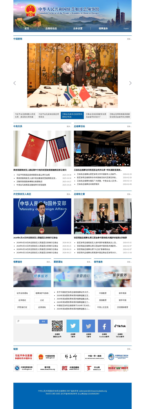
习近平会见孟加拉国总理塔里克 (49, 115)
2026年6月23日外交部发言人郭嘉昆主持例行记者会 (37, 253)
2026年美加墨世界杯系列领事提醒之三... (73, 302)
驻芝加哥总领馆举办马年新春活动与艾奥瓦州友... (97, 177)
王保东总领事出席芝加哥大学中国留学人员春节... (97, 174)
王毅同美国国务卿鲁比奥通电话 (29, 181)
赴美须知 (42, 307)
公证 (42, 300)
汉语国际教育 (122, 307)
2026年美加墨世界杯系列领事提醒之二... (73, 309)
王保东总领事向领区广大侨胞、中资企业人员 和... (97, 181)
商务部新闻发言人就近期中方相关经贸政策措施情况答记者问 (39, 170)
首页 (26, 28)
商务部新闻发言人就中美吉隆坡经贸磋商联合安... (37, 178)
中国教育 (103, 293)
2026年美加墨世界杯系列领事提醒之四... (73, 299)
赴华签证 (22, 300)
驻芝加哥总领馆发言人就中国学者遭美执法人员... (97, 243)
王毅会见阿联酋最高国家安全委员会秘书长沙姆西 (120, 115)
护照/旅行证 (22, 307)
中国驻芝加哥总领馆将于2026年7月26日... (74, 305)
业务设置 (77, 28)
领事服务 (103, 28)
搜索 (43, 321)
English (126, 28)
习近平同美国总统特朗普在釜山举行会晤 (33, 175)
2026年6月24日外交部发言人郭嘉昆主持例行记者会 (37, 249)
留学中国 (122, 300)
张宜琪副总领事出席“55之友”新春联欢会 (93, 249)
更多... (129, 39)
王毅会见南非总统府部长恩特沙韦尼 (72, 115)
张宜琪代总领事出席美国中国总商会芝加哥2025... (97, 253)
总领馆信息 (51, 28)
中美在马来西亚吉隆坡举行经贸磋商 (31, 185)
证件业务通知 (22, 293)
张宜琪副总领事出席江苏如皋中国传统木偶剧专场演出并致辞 (100, 238)
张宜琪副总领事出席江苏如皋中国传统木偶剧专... (97, 246)
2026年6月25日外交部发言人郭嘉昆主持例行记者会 (37, 246)
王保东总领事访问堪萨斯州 (88, 184)
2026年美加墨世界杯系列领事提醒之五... (73, 295)
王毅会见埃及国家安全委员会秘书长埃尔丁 (96, 115)
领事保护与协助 (42, 293)
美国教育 (103, 300)
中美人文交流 (102, 307)
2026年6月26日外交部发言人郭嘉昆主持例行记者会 (35, 238)
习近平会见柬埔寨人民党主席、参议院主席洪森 (25, 115)
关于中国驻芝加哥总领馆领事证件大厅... (73, 292)
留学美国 (122, 293)
